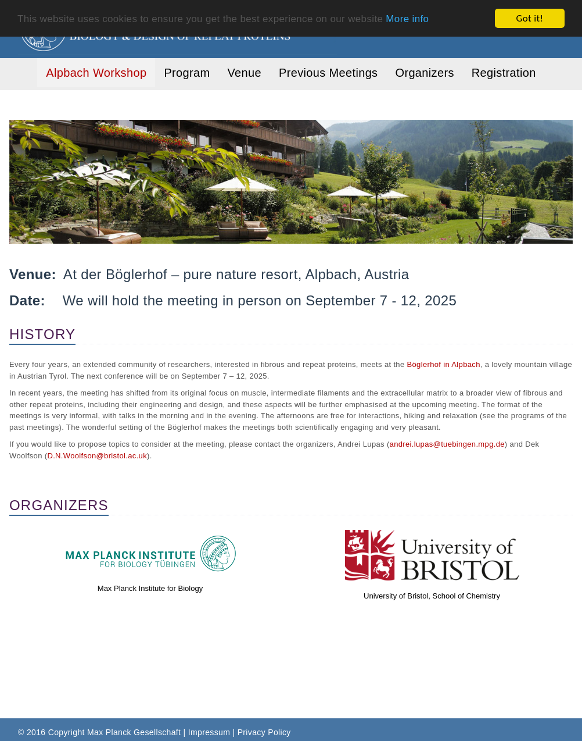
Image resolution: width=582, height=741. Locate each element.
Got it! (530, 18)
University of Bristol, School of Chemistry (432, 596)
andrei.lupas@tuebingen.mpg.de (447, 444)
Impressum (209, 732)
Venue (244, 72)
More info (407, 18)
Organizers (424, 72)
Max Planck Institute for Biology (150, 588)
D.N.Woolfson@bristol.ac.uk (97, 455)
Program (187, 72)
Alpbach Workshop (96, 72)
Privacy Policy (264, 732)
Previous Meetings (328, 72)
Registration (504, 72)
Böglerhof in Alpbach (443, 364)
